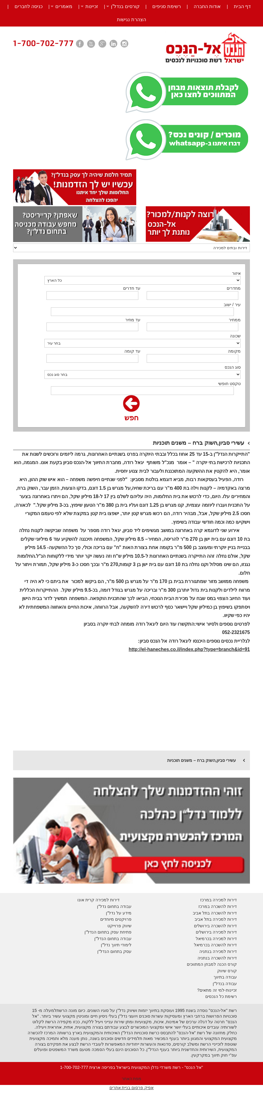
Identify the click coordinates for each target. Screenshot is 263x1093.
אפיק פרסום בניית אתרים (131, 1087)
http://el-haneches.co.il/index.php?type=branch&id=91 (189, 649)
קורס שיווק (227, 970)
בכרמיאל (204, 938)
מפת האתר (132, 1078)
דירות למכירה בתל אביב (216, 919)
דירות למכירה (224, 938)
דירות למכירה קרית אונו (98, 899)
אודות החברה (207, 6)
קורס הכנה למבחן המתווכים (212, 964)
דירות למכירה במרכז (218, 899)
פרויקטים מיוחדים (116, 919)
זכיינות (91, 6)
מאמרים (63, 6)
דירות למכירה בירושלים (216, 932)
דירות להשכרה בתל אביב (215, 913)
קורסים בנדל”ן (125, 6)
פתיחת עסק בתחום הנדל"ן (108, 932)
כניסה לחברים (29, 6)
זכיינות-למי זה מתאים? (217, 990)
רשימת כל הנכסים (221, 996)
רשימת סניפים (166, 6)
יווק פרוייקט (118, 925)
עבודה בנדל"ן (225, 983)
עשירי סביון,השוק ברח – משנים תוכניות (201, 760)
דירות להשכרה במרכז (217, 906)
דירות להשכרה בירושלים (215, 925)
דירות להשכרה (223, 944)
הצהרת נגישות (131, 19)
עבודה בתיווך (225, 977)
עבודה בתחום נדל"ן (114, 906)
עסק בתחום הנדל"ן (114, 951)
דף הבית (242, 6)
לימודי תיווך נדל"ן (116, 944)
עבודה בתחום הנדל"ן (113, 938)
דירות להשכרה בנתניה (217, 958)
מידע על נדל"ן (119, 913)
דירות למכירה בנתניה (218, 951)
